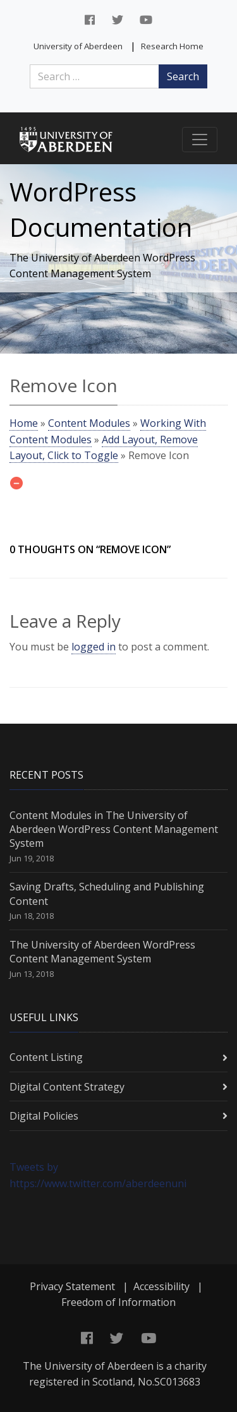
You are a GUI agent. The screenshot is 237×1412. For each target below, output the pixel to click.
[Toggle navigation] (199, 139)
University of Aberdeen (78, 46)
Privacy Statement (72, 1286)
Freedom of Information (118, 1302)
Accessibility (161, 1286)
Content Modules (89, 423)
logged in (93, 647)
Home (23, 423)
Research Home (172, 46)
